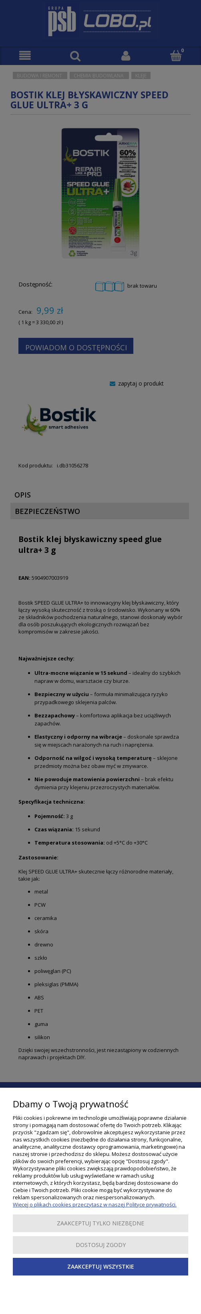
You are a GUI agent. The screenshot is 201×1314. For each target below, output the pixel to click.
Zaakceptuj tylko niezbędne (100, 1223)
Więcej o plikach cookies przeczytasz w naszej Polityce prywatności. (95, 1204)
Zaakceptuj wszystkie (100, 1266)
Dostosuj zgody (101, 1245)
